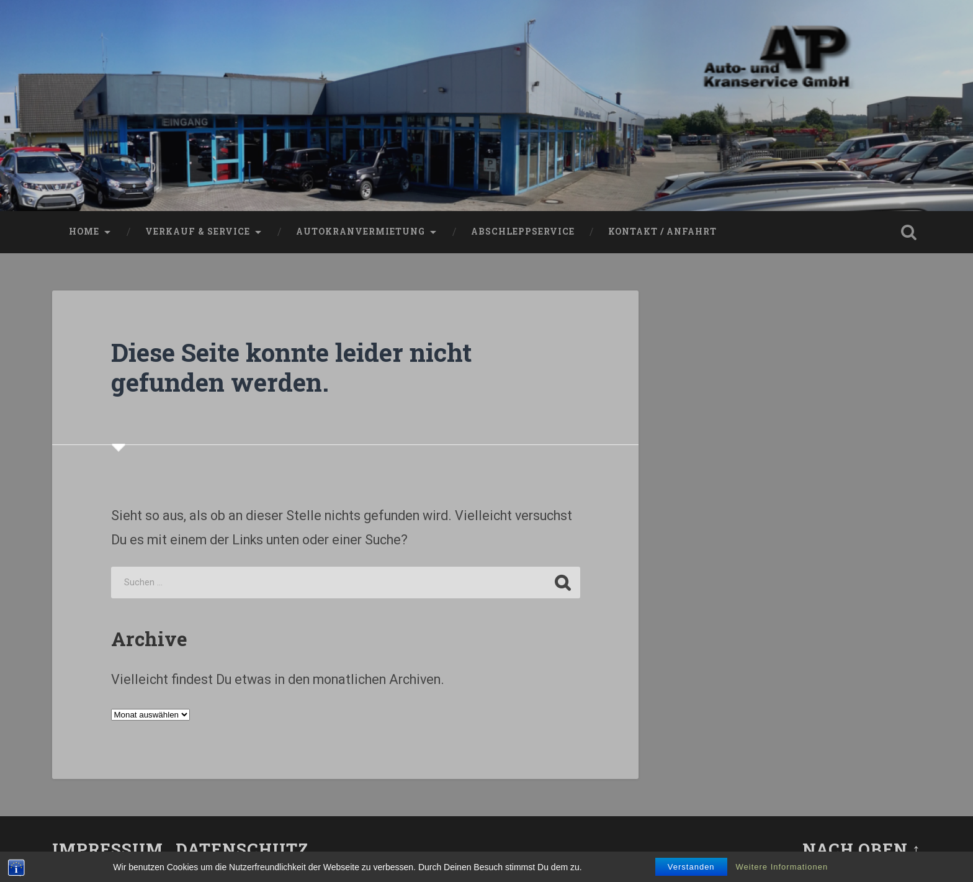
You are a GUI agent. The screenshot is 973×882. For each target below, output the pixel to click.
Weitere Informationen (782, 866)
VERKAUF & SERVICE (197, 231)
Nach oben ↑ (861, 849)
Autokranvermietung (360, 231)
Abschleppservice (523, 231)
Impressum (107, 849)
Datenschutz (242, 849)
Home (84, 231)
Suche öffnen (908, 232)
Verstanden (691, 866)
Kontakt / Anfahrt (662, 231)
